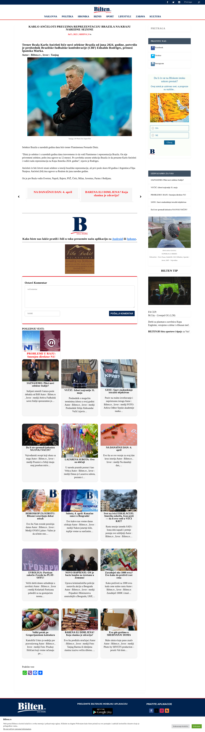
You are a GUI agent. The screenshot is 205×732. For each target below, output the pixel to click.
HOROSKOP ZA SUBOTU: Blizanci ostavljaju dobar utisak (40, 516)
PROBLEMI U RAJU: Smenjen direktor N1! (41, 355)
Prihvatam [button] (196, 726)
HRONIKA (83, 16)
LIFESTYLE (124, 16)
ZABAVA (140, 16)
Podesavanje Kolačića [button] (180, 726)
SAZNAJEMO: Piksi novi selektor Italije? (40, 384)
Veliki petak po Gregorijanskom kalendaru (40, 633)
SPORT (110, 16)
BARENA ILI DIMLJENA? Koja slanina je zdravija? (106, 193)
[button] (18, 196)
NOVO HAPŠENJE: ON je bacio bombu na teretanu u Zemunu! (79, 575)
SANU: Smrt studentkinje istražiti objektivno (119, 391)
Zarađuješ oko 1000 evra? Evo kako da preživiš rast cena (119, 575)
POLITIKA (67, 16)
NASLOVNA (50, 16)
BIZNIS (97, 16)
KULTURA (155, 16)
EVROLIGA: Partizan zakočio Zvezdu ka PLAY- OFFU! (40, 575)
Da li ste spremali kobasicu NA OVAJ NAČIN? (40, 448)
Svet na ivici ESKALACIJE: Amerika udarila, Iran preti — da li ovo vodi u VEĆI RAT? (119, 517)
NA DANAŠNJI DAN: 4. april (53, 192)
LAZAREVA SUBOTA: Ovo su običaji (80, 460)
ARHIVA (83, 34)
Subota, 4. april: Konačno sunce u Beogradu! (79, 514)
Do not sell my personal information (17, 729)
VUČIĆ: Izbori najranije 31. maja (79, 391)
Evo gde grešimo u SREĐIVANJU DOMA (119, 633)
